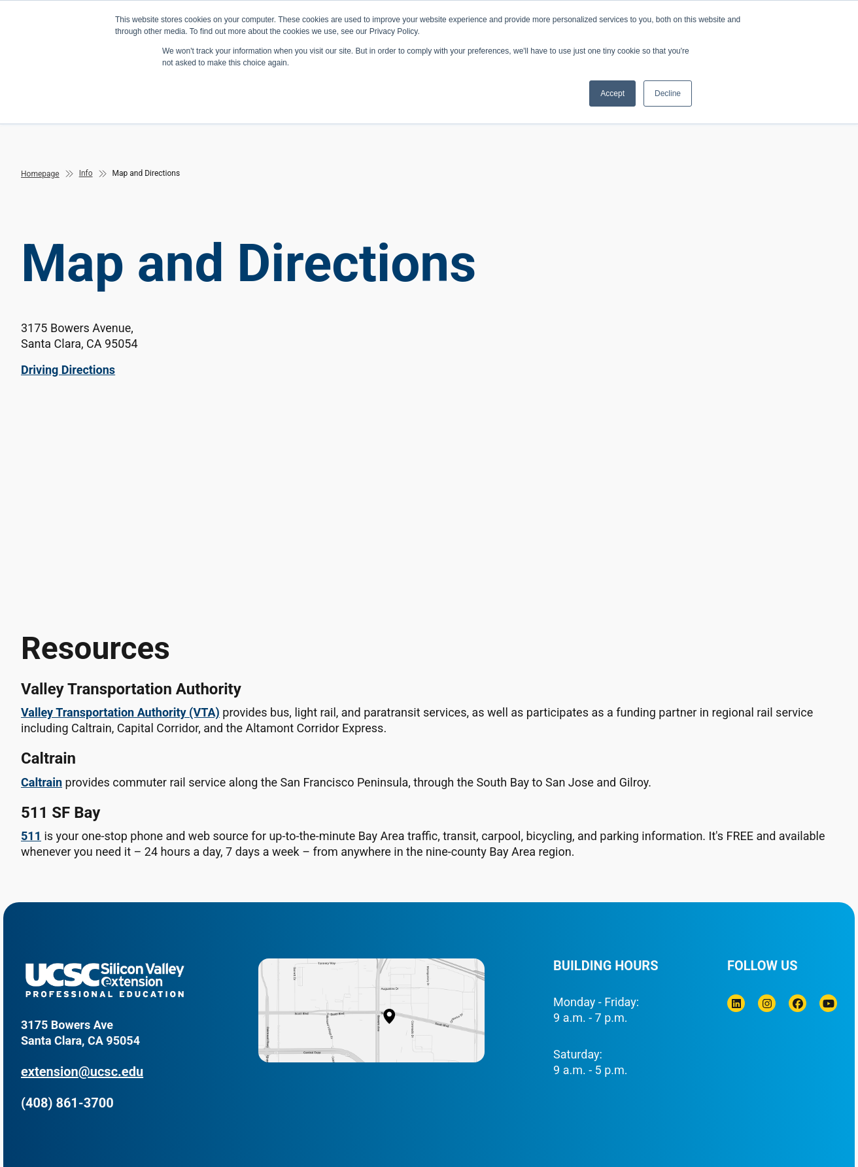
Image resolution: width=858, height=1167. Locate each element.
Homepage (40, 173)
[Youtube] (828, 1003)
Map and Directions (146, 173)
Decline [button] (668, 93)
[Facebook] (797, 1003)
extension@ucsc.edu (82, 1071)
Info (86, 173)
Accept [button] (612, 93)
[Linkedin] (736, 1003)
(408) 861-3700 (67, 1103)
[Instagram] (767, 1003)
